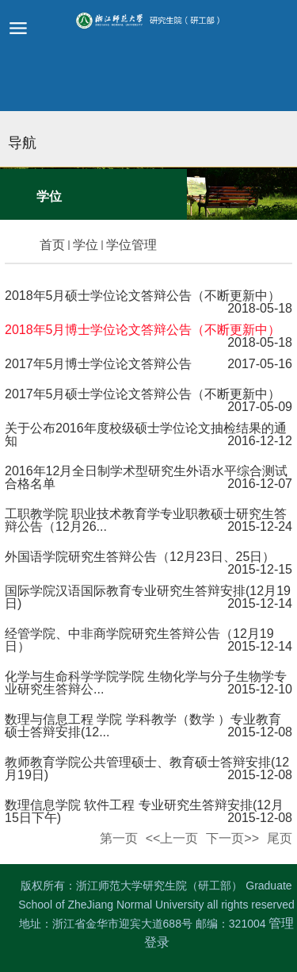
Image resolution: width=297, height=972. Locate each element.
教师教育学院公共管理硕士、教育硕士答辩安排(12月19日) (147, 768)
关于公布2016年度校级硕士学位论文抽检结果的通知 (146, 434)
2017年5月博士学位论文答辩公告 (98, 364)
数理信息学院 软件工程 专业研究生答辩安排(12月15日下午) (144, 811)
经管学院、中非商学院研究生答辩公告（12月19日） (139, 640)
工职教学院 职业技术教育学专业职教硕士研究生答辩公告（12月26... (146, 520)
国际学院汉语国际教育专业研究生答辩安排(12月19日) (148, 597)
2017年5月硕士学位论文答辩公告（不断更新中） (143, 394)
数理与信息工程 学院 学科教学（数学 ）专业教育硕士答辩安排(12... (143, 726)
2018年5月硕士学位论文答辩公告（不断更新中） (143, 295)
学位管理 (131, 245)
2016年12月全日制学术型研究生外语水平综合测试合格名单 (146, 477)
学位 (85, 245)
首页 (52, 245)
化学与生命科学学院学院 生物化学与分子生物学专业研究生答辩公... (146, 683)
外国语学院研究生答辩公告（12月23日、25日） (140, 556)
